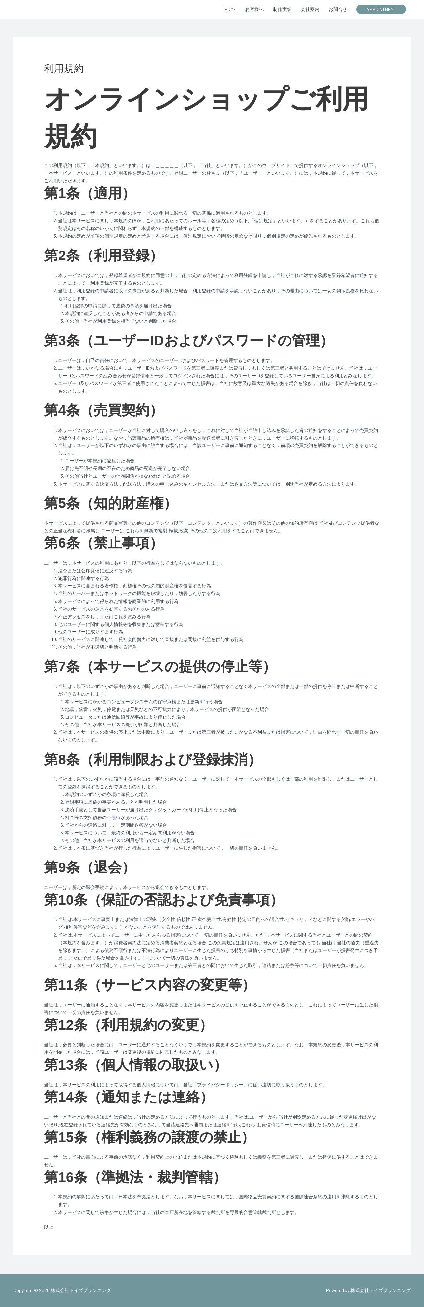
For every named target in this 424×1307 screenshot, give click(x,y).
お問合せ (338, 9)
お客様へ (254, 9)
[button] (381, 9)
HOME (230, 9)
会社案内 (310, 9)
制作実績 (282, 9)
